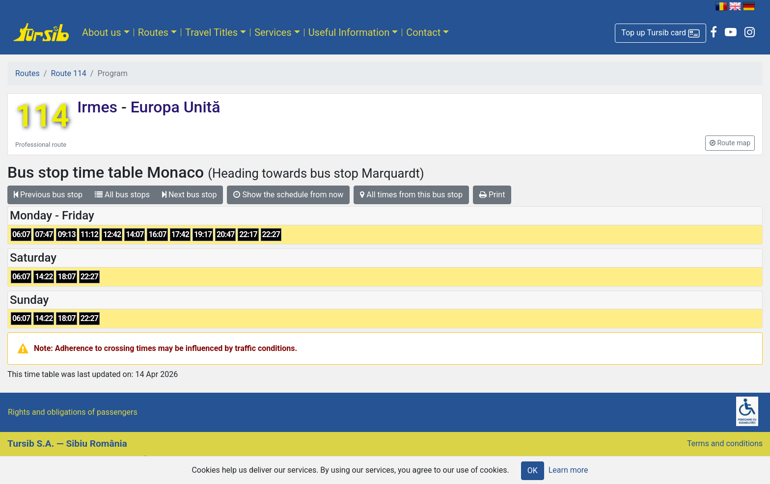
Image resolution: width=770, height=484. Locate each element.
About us (101, 32)
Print (492, 194)
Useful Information (349, 32)
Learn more (568, 470)
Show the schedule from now (288, 194)
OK (532, 470)
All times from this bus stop (411, 194)
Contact (423, 32)
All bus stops (122, 194)
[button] (660, 33)
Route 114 (68, 73)
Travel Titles (211, 32)
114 (42, 116)
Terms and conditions (725, 443)
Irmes (99, 107)
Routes (153, 32)
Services (272, 32)
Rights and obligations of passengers (73, 412)
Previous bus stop (48, 194)
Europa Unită (173, 107)
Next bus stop (189, 194)
